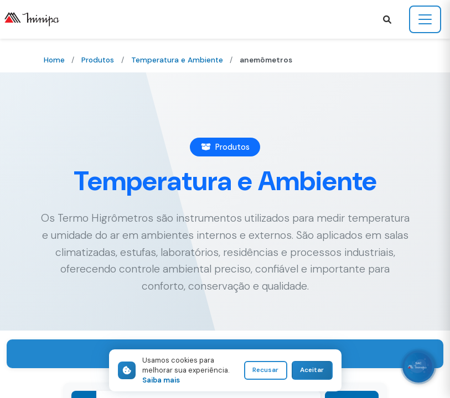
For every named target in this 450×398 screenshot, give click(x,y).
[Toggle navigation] (425, 19)
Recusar (263, 370)
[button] (387, 19)
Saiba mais (161, 380)
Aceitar (311, 370)
